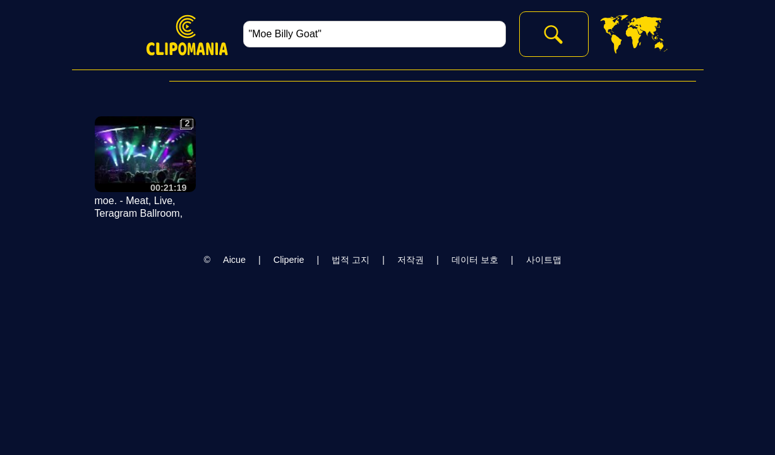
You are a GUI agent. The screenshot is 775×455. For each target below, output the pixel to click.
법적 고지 (350, 260)
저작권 (410, 260)
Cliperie (288, 260)
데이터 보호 (475, 260)
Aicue (234, 260)
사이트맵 (544, 260)
